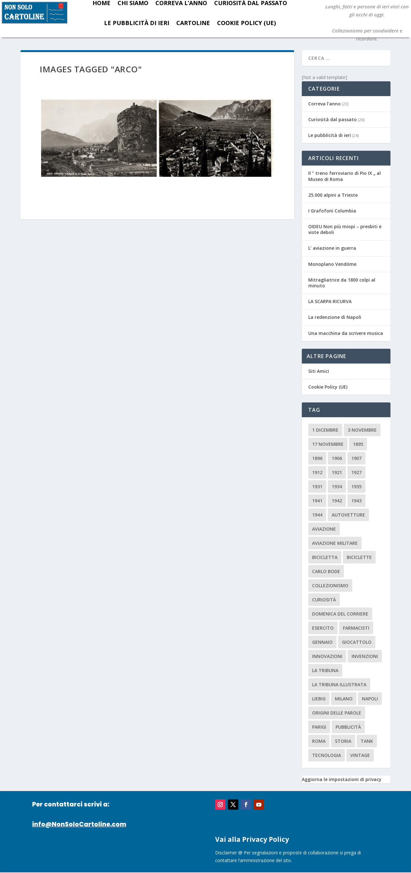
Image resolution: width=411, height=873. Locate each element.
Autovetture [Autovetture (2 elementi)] (348, 515)
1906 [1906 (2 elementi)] (337, 458)
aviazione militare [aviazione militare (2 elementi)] (335, 543)
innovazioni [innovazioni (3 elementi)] (327, 656)
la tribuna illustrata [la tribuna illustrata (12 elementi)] (339, 684)
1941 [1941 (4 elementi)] (317, 501)
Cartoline (193, 23)
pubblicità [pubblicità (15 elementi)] (348, 727)
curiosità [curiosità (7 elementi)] (324, 600)
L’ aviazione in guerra (332, 248)
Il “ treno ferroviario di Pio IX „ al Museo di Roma (344, 176)
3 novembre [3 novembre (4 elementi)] (362, 430)
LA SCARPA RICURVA (330, 301)
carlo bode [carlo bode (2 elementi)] (326, 571)
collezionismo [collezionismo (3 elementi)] (330, 585)
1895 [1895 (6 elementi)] (358, 444)
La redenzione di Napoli (334, 317)
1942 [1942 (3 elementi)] (337, 501)
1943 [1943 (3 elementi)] (356, 501)
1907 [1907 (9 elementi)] (356, 458)
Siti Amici (318, 371)
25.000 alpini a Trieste (333, 195)
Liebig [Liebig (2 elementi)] (319, 699)
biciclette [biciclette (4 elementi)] (359, 557)
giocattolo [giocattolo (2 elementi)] (357, 642)
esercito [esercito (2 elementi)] (323, 628)
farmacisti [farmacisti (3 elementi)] (356, 628)
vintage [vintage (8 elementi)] (360, 755)
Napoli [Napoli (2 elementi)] (370, 699)
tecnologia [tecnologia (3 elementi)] (326, 755)
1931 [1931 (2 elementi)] (317, 486)
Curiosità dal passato (332, 119)
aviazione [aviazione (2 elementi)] (324, 529)
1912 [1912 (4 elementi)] (317, 472)
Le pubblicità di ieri (136, 23)
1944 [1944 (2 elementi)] (317, 515)
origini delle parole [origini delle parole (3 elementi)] (336, 713)
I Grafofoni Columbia (332, 211)
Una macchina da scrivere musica (345, 333)
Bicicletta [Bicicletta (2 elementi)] (324, 557)
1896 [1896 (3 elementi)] (317, 458)
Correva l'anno (324, 104)
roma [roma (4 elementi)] (319, 741)
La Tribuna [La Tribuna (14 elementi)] (325, 670)
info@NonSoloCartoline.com (79, 824)
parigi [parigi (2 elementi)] (319, 727)
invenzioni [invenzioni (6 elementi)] (365, 656)
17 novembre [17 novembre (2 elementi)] (328, 444)
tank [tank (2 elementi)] (367, 741)
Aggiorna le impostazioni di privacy (341, 779)
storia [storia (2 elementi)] (343, 741)
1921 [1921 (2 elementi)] (337, 472)
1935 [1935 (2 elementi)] (356, 486)
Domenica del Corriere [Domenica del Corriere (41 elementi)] (340, 614)
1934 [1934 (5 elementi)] (337, 486)
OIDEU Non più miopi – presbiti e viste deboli (344, 229)
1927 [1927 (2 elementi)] (356, 472)
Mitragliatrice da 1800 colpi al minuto (341, 283)
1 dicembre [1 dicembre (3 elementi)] (325, 430)
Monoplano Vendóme (332, 264)
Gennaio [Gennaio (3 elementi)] (322, 642)
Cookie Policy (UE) (246, 23)
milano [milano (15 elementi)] (344, 699)
